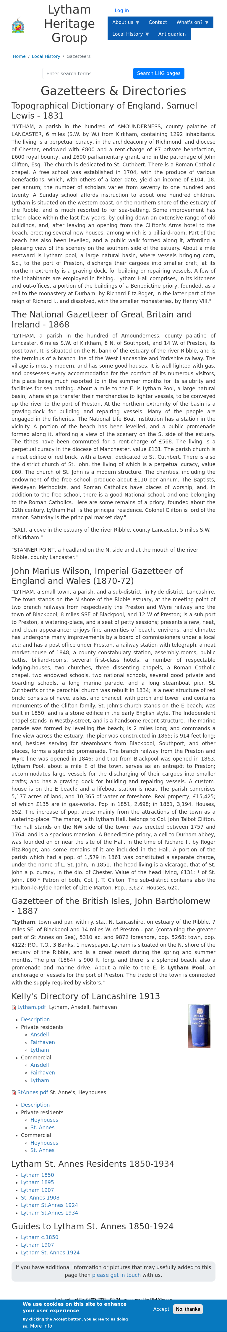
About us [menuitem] (124, 23)
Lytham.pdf (31, 1007)
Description (35, 1020)
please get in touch (116, 1275)
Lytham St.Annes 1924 (49, 1205)
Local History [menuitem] (129, 35)
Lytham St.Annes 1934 (49, 1213)
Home (19, 56)
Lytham (39, 1050)
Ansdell (39, 1035)
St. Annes (42, 1128)
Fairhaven (42, 1042)
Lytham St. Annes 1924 (50, 1253)
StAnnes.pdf (32, 1092)
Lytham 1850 (37, 1175)
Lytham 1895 (37, 1182)
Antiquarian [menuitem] (172, 34)
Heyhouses (44, 1120)
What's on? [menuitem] (191, 23)
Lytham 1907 (37, 1190)
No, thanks (188, 1312)
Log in (122, 10)
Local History (46, 56)
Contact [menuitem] (158, 22)
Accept (161, 1312)
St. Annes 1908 (40, 1198)
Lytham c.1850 (40, 1237)
